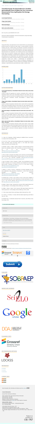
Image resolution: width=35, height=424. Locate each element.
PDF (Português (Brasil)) (8, 204)
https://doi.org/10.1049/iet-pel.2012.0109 (16, 158)
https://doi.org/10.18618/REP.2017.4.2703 (11, 32)
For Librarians (4, 371)
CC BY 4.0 (26, 388)
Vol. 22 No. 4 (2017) (13, 5)
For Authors (4, 370)
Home (3, 5)
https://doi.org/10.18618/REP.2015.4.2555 (11, 165)
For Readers (4, 368)
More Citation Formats (8, 222)
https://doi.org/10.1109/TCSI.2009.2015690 (12, 150)
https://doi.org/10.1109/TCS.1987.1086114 (25, 180)
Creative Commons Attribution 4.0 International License (21, 248)
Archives (7, 5)
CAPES (13, 400)
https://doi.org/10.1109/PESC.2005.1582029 (12, 173)
